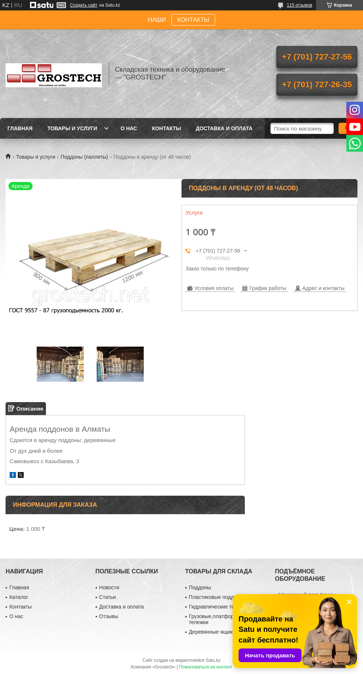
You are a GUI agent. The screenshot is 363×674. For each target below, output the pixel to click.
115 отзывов (299, 5)
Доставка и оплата (224, 128)
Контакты (166, 128)
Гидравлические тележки (219, 607)
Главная (20, 128)
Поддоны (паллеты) (84, 157)
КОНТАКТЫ (193, 20)
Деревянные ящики (212, 632)
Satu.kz (213, 660)
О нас (128, 128)
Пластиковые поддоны (216, 597)
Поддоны (200, 587)
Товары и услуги (72, 128)
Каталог (18, 597)
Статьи (107, 597)
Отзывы (108, 616)
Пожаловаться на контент (205, 667)
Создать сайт (83, 5)
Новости (109, 587)
